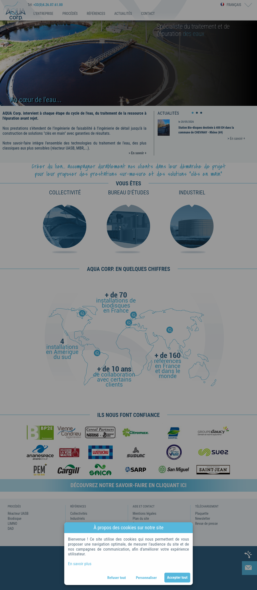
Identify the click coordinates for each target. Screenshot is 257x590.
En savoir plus (79, 563)
